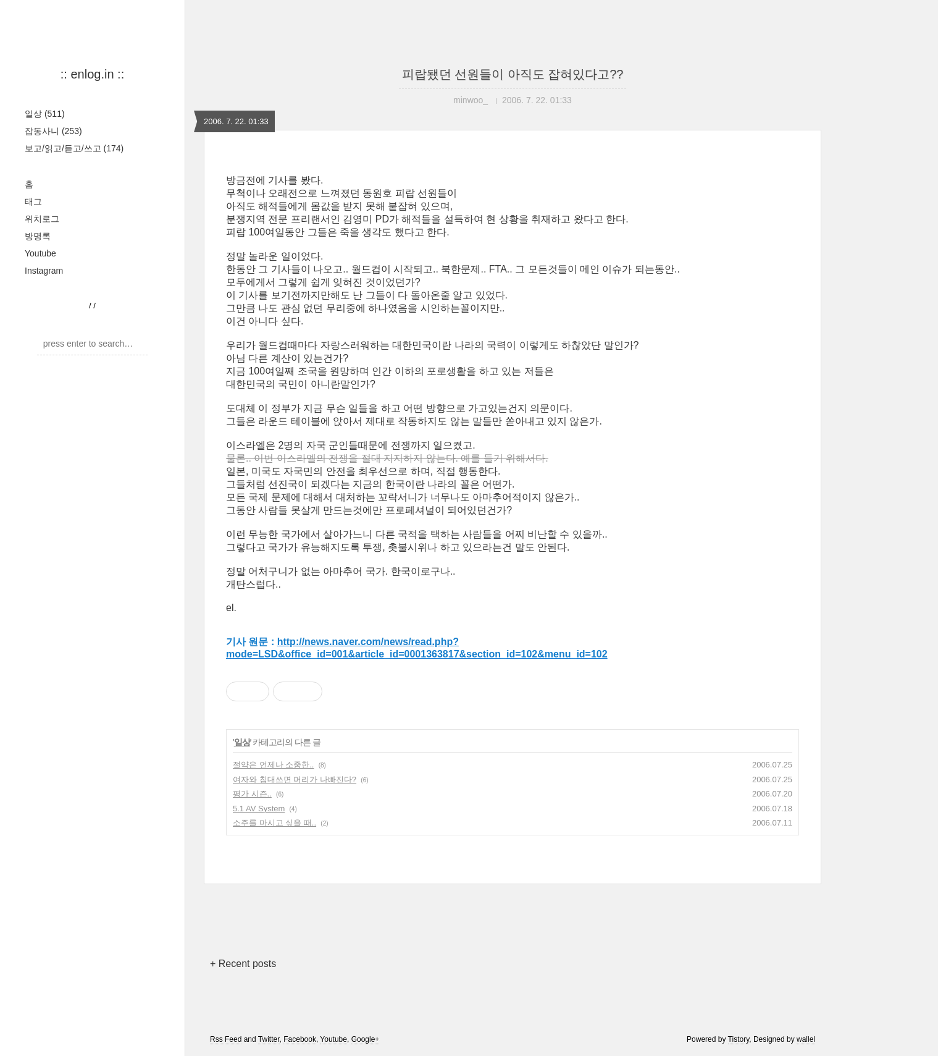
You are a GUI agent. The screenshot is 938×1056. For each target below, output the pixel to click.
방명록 (38, 236)
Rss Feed (225, 1039)
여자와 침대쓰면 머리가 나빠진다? (294, 779)
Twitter (269, 1039)
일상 (45, 114)
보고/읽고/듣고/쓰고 (74, 148)
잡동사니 (53, 131)
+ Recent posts (243, 963)
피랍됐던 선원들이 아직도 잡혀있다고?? (513, 74)
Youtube (40, 253)
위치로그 (42, 219)
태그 (33, 201)
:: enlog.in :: (92, 74)
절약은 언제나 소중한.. (273, 764)
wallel (806, 1039)
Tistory (739, 1039)
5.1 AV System (259, 808)
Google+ (365, 1039)
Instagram (44, 271)
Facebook (299, 1039)
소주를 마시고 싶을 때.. (274, 822)
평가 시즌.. (252, 793)
